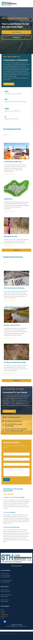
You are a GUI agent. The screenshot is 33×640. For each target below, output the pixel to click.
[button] (16, 32)
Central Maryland (4, 614)
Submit (6, 479)
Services (3, 612)
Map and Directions (16, 565)
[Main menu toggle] (30, 3)
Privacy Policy (14, 624)
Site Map (20, 624)
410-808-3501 (7, 575)
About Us (3, 611)
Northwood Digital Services (19, 626)
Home (2, 609)
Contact (2, 617)
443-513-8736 (7, 591)
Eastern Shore (4, 616)
